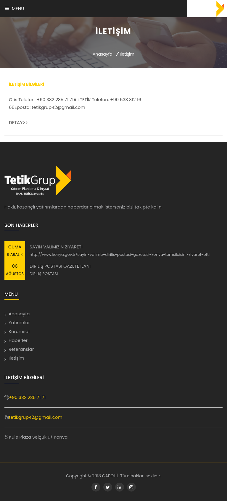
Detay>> (18, 122)
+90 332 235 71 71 (27, 397)
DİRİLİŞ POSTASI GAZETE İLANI (60, 266)
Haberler (18, 340)
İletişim (16, 358)
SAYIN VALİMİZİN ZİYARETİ (56, 247)
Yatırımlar (19, 322)
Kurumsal (19, 331)
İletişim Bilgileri (26, 84)
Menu (14, 8)
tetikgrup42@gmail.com (35, 417)
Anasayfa (102, 54)
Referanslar (21, 349)
